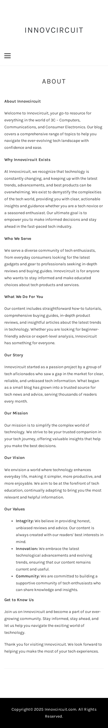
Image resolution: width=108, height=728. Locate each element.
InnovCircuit (54, 30)
